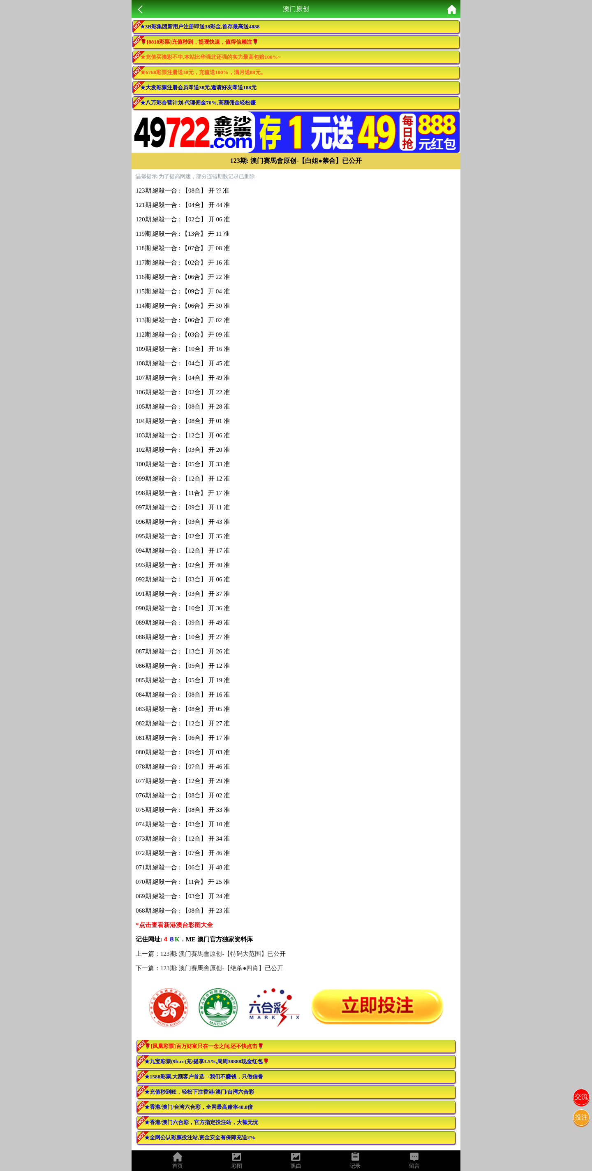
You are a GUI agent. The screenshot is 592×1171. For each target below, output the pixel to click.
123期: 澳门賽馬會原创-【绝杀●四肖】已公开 (221, 968)
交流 (581, 1096)
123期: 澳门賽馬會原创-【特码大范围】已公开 (223, 953)
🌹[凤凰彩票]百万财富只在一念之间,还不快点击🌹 (204, 1046)
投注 (581, 1117)
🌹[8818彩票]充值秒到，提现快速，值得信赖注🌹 (199, 42)
